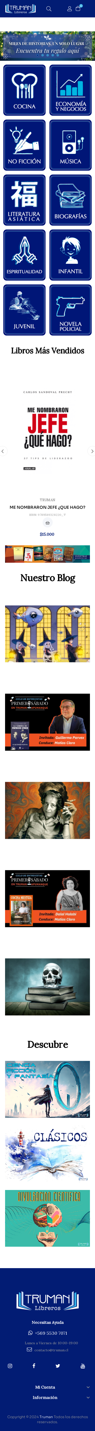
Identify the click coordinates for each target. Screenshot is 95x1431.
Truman (47, 500)
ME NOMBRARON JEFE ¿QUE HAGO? (47, 507)
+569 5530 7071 (47, 1333)
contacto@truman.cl (47, 1349)
